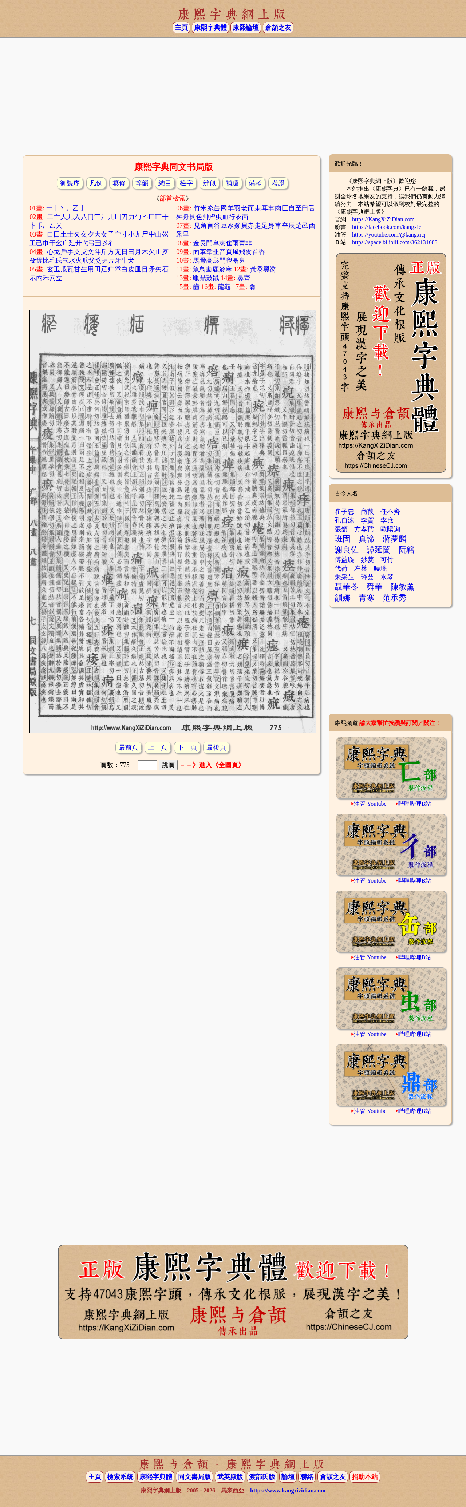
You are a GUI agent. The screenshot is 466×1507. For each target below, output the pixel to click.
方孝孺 (364, 529)
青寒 (367, 597)
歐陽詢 (390, 529)
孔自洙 (344, 520)
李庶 (387, 520)
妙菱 (367, 559)
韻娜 (343, 597)
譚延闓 (379, 549)
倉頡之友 (278, 27)
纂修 (119, 183)
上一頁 (157, 747)
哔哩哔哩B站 (414, 804)
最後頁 (216, 747)
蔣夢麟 (395, 538)
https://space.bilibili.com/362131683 (395, 242)
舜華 (375, 586)
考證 (278, 183)
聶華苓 (347, 586)
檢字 (186, 183)
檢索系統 (120, 1476)
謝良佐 (347, 549)
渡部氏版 (262, 1476)
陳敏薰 (403, 586)
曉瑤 (380, 568)
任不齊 (390, 511)
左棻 (360, 568)
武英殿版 (230, 1476)
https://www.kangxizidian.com (287, 1490)
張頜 (341, 529)
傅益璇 (344, 559)
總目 (164, 183)
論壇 (288, 1476)
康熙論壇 (246, 27)
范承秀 (395, 597)
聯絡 (306, 1476)
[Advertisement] (233, 96)
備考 (255, 183)
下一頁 (187, 747)
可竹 (387, 559)
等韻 (142, 183)
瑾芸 (367, 577)
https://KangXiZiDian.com (383, 219)
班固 (343, 538)
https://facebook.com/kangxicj (387, 227)
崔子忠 (344, 511)
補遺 (232, 183)
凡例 (96, 183)
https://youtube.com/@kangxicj (389, 234)
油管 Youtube (370, 804)
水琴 (387, 577)
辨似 (209, 183)
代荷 (341, 568)
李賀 (367, 520)
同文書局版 (194, 1476)
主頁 (181, 27)
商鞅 (367, 511)
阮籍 (407, 549)
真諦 (367, 538)
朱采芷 (344, 577)
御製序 (70, 183)
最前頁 (128, 747)
